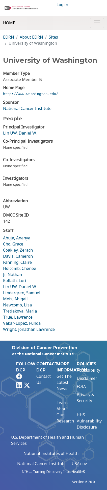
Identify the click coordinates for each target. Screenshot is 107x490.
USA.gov (79, 463)
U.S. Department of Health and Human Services (47, 440)
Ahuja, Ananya (16, 238)
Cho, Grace (13, 244)
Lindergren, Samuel (21, 293)
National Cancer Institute (27, 108)
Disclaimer (87, 378)
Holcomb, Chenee (19, 268)
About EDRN (31, 37)
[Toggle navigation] (97, 23)
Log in (62, 4)
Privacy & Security (85, 397)
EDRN (8, 37)
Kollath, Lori (14, 280)
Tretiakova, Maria (20, 311)
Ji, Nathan (12, 274)
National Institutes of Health (50, 453)
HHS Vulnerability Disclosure (89, 421)
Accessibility (88, 370)
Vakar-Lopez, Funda (22, 323)
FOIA (81, 386)
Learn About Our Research (65, 412)
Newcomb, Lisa (17, 305)
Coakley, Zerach (18, 250)
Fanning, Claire (17, 262)
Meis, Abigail (15, 299)
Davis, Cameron (18, 256)
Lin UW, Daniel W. (20, 133)
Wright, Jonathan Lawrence (29, 329)
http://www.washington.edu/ (30, 94)
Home (9, 23)
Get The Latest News (64, 382)
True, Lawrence (18, 317)
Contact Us (43, 379)
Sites (53, 37)
